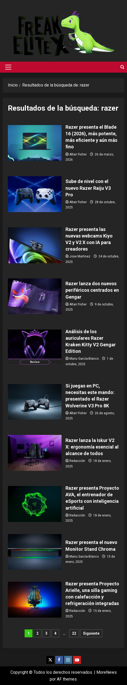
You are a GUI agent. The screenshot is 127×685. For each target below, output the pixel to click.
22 (74, 633)
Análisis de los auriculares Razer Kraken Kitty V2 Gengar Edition (35, 347)
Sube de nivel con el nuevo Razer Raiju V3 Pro (35, 194)
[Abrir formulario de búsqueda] (122, 67)
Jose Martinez (79, 256)
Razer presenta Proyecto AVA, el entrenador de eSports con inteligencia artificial (35, 504)
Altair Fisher (78, 154)
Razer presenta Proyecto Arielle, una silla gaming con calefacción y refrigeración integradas (35, 600)
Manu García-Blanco (84, 358)
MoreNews (106, 672)
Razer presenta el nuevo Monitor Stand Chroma (35, 552)
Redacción (77, 461)
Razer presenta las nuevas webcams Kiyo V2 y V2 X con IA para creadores (35, 245)
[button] (8, 67)
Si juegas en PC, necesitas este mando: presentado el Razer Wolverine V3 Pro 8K (35, 402)
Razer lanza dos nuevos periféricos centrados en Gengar (35, 296)
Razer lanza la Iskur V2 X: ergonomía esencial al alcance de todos (35, 453)
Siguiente (91, 633)
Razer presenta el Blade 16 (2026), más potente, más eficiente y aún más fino (35, 143)
